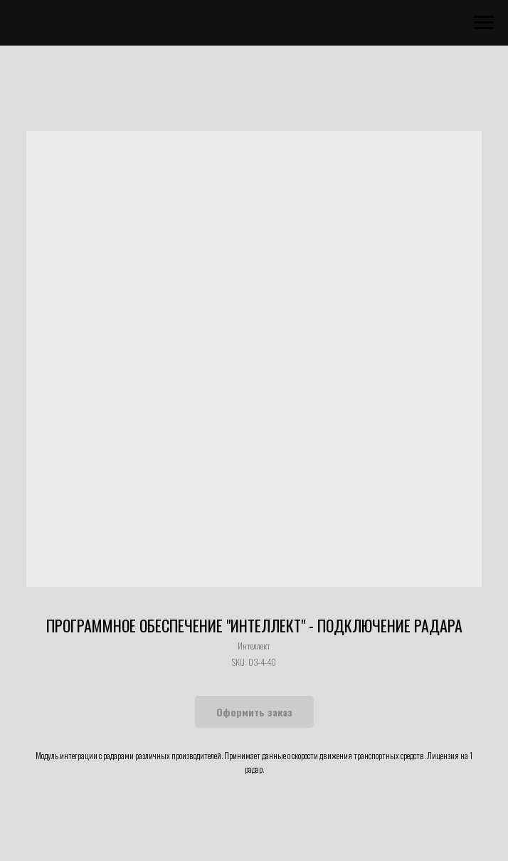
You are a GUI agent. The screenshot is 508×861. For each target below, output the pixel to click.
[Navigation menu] (484, 23)
